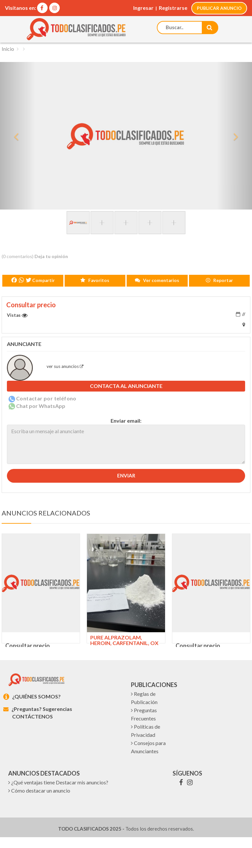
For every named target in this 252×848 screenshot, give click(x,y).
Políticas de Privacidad (145, 741)
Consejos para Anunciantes (148, 758)
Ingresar (143, 8)
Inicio (8, 48)
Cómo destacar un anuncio (39, 801)
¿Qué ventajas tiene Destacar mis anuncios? (58, 793)
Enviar (126, 475)
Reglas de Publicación (144, 708)
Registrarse (172, 8)
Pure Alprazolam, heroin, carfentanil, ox (124, 640)
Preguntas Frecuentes (144, 725)
